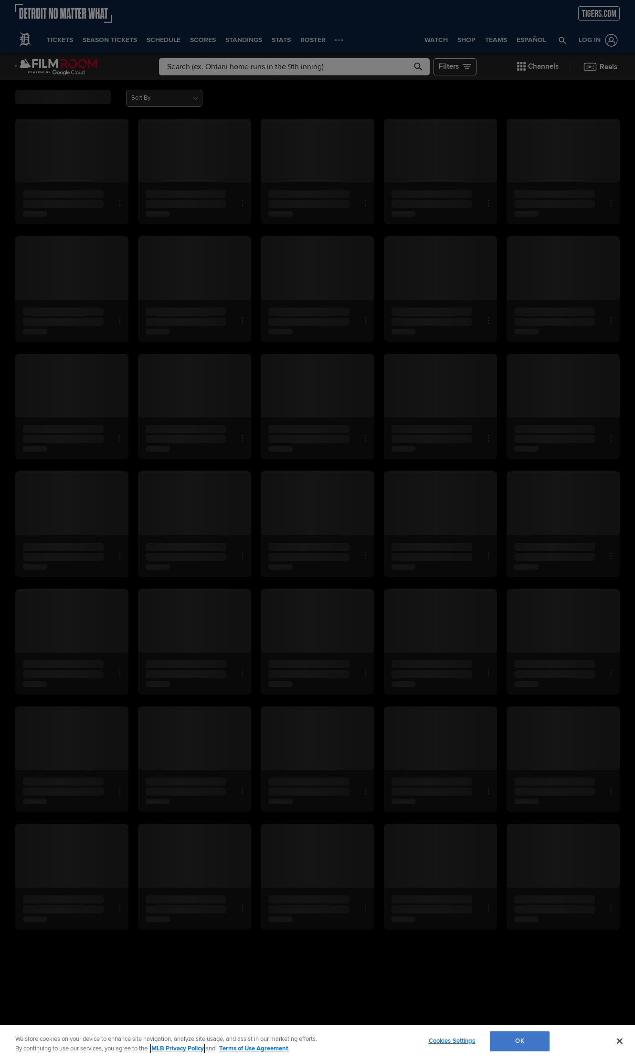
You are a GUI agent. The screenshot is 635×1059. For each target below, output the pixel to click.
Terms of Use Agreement (253, 1048)
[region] (317, 1042)
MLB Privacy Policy (177, 1048)
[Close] (619, 1040)
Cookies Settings (452, 1041)
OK (519, 1041)
